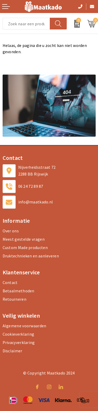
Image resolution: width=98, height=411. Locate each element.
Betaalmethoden (18, 290)
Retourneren (14, 299)
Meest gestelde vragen (24, 239)
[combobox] (26, 23)
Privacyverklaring (19, 342)
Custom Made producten (25, 247)
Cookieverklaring (18, 334)
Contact (10, 282)
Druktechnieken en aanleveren (31, 255)
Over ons (11, 230)
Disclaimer (12, 350)
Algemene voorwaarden (24, 325)
